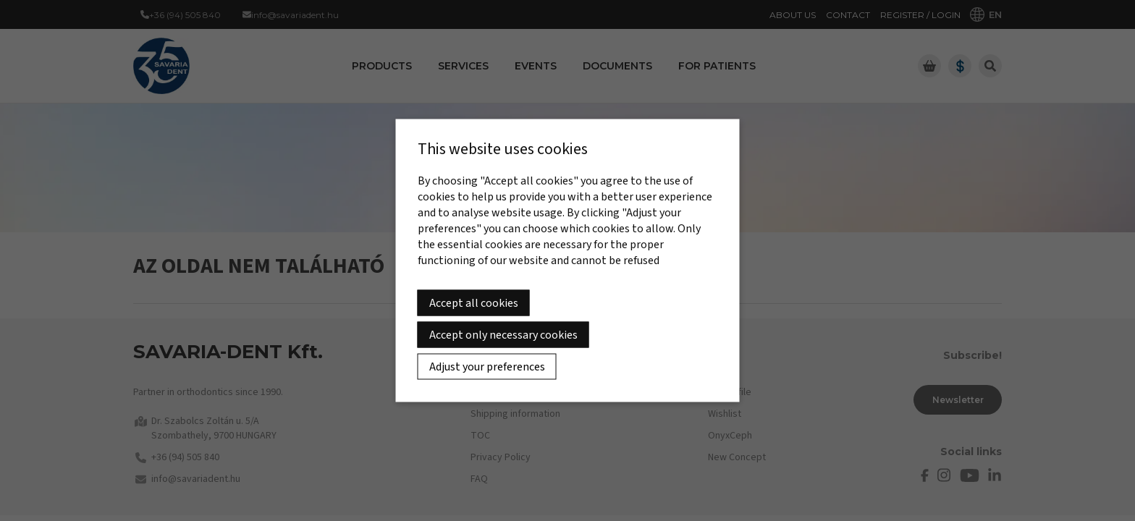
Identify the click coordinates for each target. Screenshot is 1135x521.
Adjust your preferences (487, 367)
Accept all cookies (473, 303)
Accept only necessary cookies (503, 335)
